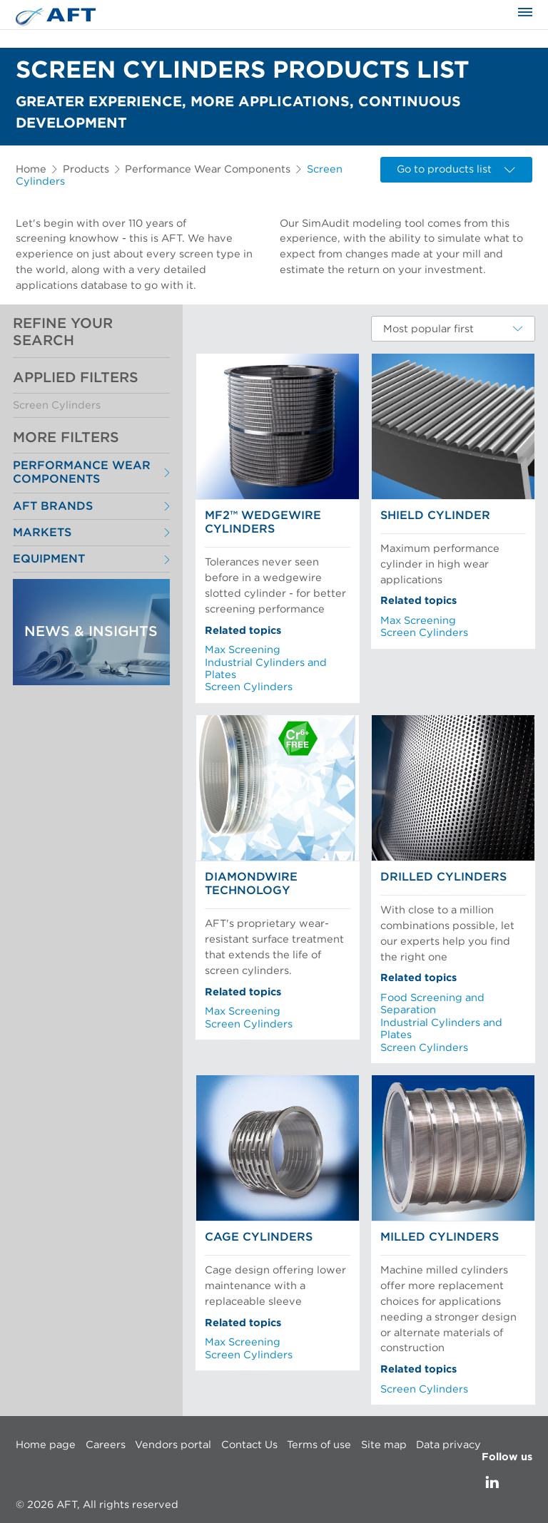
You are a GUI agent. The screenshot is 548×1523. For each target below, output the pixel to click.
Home (31, 169)
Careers (106, 1445)
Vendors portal (173, 1445)
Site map (384, 1445)
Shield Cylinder (435, 515)
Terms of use (319, 1445)
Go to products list (456, 169)
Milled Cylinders (439, 1237)
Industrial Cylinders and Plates (266, 668)
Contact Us (249, 1445)
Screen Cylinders (57, 405)
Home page (46, 1445)
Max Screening (242, 650)
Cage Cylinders (259, 1237)
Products (86, 169)
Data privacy (448, 1445)
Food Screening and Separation (432, 1004)
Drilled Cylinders (443, 877)
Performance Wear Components (207, 169)
